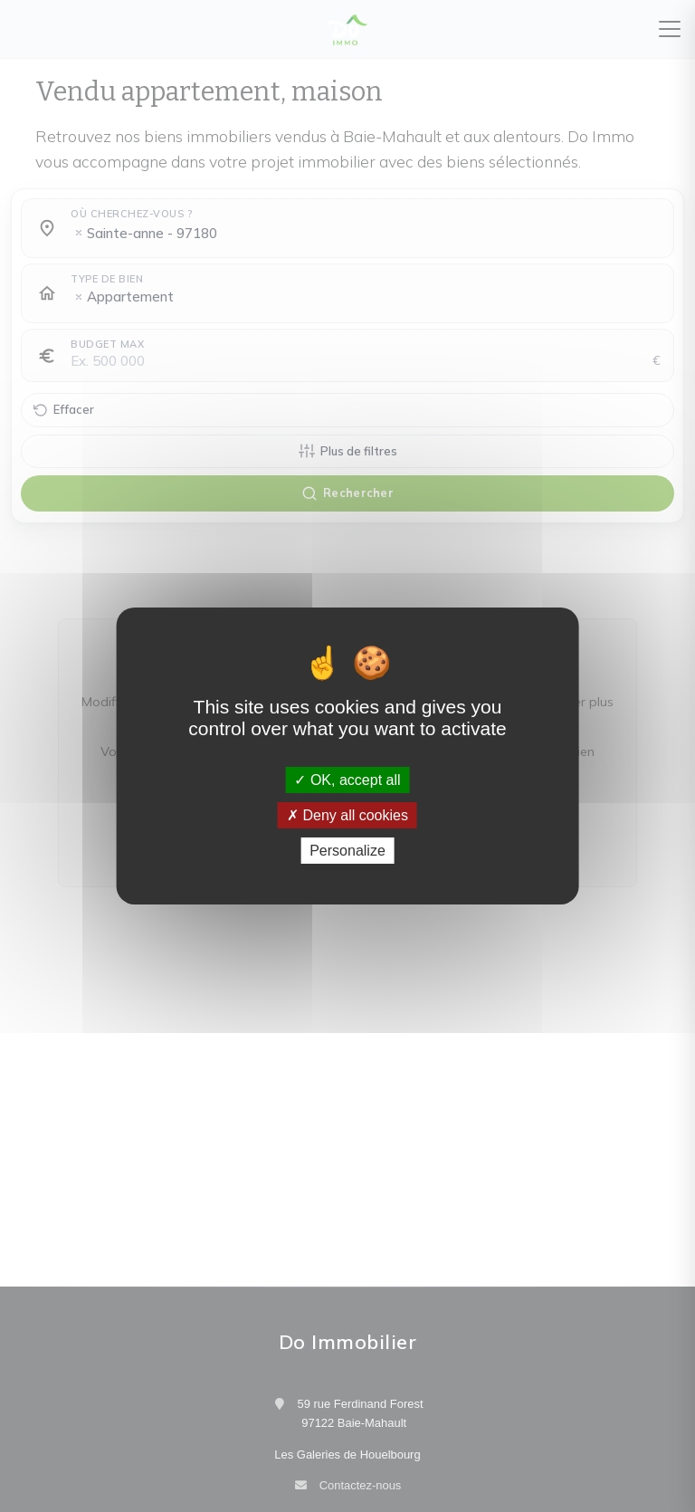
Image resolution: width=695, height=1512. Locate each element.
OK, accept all (347, 779)
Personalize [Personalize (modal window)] (347, 850)
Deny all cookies (347, 815)
